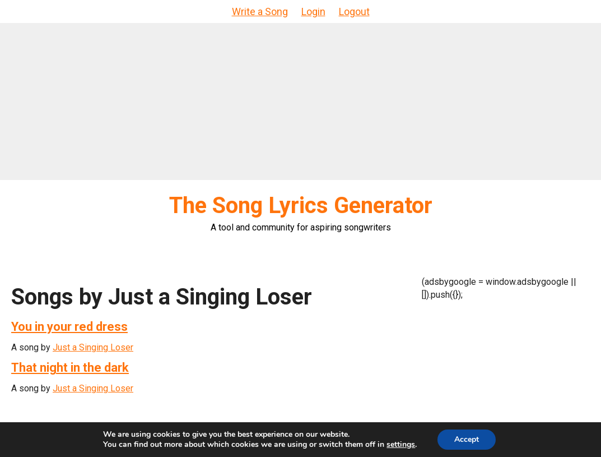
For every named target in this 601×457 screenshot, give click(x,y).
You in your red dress (69, 327)
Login (313, 11)
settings (400, 445)
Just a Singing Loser (93, 347)
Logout (354, 11)
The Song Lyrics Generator (300, 205)
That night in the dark (70, 368)
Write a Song (260, 11)
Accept (466, 439)
